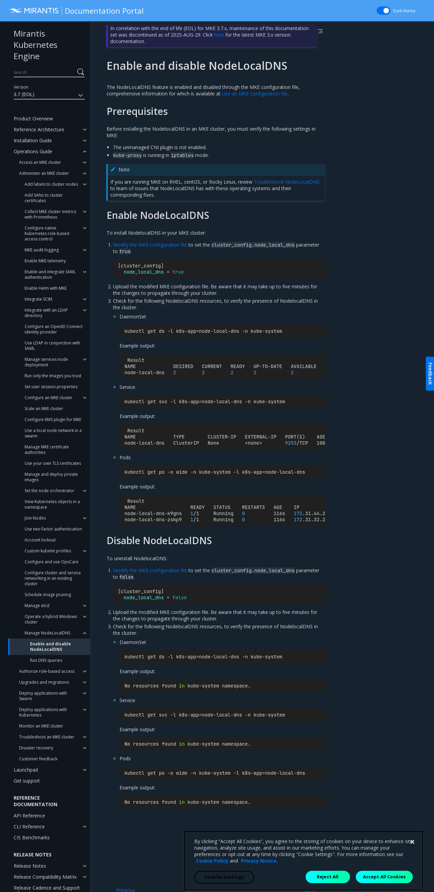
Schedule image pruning (48, 595)
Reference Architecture (39, 129)
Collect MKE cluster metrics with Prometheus (50, 214)
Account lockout (40, 540)
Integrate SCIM (38, 299)
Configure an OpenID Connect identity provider (54, 329)
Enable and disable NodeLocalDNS (50, 646)
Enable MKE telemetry (45, 261)
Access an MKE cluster (40, 162)
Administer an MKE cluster (44, 173)
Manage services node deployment (46, 362)
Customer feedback (38, 759)
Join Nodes (35, 518)
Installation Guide (33, 140)
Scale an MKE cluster (44, 408)
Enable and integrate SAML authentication (50, 274)
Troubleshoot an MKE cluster (46, 737)
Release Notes (30, 866)
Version (21, 87)
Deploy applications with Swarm (43, 695)
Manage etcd (37, 605)
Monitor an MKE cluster (41, 726)
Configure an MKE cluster (48, 398)
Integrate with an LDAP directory (46, 312)
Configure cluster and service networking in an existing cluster (53, 578)
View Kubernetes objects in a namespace (52, 504)
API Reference (29, 815)
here (219, 34)
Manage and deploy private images (51, 477)
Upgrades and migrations (44, 682)
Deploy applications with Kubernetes (43, 712)
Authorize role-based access (46, 671)
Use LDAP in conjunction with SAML (52, 345)
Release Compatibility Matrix (45, 877)
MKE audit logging (42, 250)
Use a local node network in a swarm (53, 433)
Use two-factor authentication (53, 529)
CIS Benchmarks (32, 837)
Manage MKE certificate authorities (47, 449)
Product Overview (33, 118)
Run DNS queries (46, 660)
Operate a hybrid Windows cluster (51, 619)
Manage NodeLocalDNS (47, 633)
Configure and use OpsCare (52, 562)
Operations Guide (33, 151)
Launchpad (26, 769)
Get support (27, 780)
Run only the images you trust (53, 376)
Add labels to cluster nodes (51, 184)
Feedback (430, 374)
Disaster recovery (36, 748)
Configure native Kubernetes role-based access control (47, 233)
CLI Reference (29, 826)
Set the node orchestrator (49, 491)
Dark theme (404, 11)
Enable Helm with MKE (46, 288)
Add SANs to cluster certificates (44, 198)
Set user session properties (51, 387)
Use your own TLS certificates (53, 463)
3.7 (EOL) (49, 95)
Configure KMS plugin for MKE (53, 419)
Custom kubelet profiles (48, 551)
